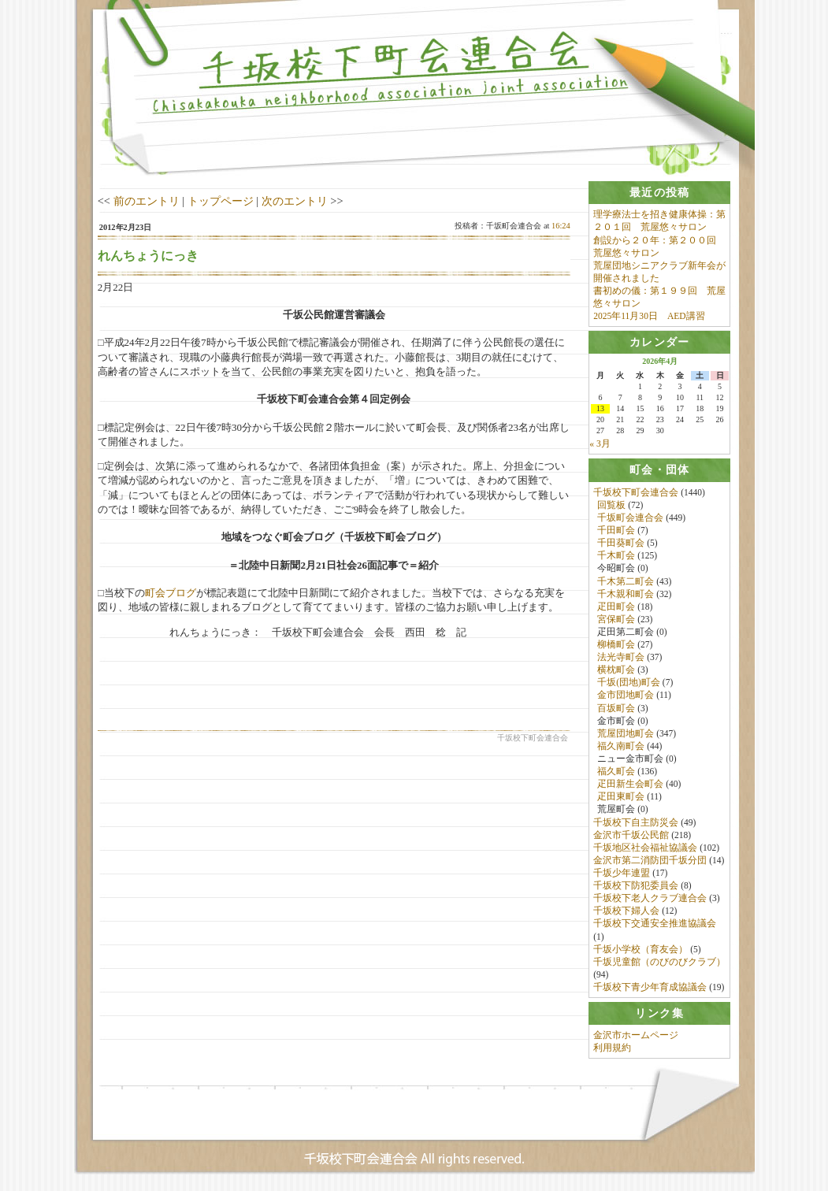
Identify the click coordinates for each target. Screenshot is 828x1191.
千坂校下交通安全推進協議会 (654, 924)
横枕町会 (616, 670)
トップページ (221, 201)
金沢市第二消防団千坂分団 (650, 860)
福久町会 (616, 772)
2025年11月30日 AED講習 (648, 316)
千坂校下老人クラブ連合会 (650, 898)
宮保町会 (616, 619)
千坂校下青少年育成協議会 (650, 987)
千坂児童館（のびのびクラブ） (659, 962)
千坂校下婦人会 (626, 911)
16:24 (560, 225)
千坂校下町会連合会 (635, 492)
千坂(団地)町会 (628, 683)
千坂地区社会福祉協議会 (645, 847)
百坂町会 (616, 708)
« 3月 (599, 444)
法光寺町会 (620, 657)
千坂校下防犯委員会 (635, 886)
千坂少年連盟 (621, 872)
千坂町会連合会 (630, 517)
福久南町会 (620, 746)
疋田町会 (616, 606)
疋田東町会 (620, 797)
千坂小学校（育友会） (640, 949)
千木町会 (616, 556)
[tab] (659, 192)
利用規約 (612, 1048)
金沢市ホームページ (635, 1036)
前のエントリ (146, 201)
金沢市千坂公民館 (631, 835)
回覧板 (611, 505)
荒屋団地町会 (625, 733)
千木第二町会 (625, 581)
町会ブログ (170, 593)
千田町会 (616, 530)
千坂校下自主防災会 (635, 822)
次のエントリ (295, 201)
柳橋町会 (616, 644)
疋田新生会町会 (630, 784)
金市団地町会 (625, 695)
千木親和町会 (625, 594)
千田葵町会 (620, 543)
